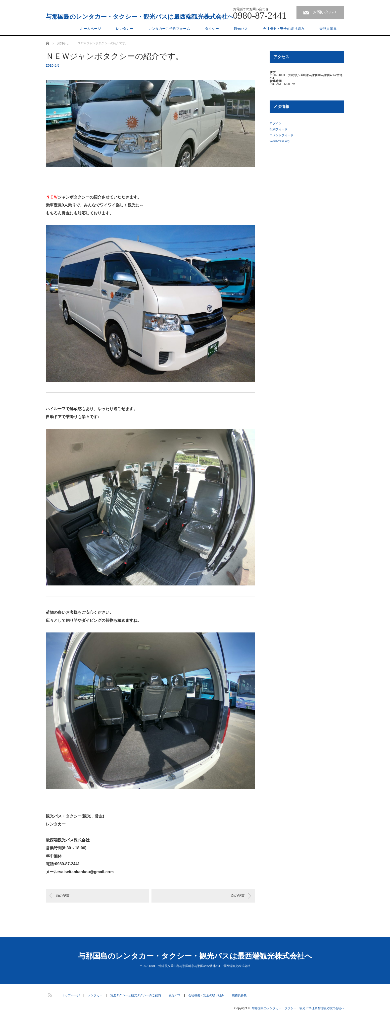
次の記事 (238, 896)
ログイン (276, 123)
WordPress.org (280, 141)
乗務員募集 (328, 29)
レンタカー (124, 29)
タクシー (212, 29)
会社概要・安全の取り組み (283, 29)
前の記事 (63, 896)
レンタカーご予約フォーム (169, 29)
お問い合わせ (325, 12)
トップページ (71, 995)
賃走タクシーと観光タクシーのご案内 (135, 995)
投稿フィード (279, 129)
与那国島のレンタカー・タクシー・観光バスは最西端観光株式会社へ (140, 17)
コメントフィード (281, 135)
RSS (49, 994)
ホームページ (90, 29)
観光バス (241, 29)
